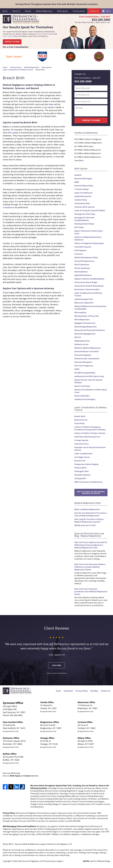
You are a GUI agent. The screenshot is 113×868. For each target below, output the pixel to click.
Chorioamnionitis (82, 203)
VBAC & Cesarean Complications (88, 482)
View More (79, 160)
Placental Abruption (83, 362)
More (108, 11)
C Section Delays (81, 189)
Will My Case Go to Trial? (85, 525)
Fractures (78, 254)
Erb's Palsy (79, 227)
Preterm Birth (80, 468)
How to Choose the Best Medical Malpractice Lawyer (91, 492)
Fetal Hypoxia (80, 250)
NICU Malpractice (82, 319)
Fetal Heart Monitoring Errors (87, 436)
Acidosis (78, 175)
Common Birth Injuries (84, 207)
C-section (7, 207)
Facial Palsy (79, 423)
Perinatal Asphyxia (82, 355)
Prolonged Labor (81, 471)
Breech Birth (79, 416)
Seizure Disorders (82, 396)
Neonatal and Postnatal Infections (89, 330)
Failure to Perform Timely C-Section (89, 433)
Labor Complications (83, 453)
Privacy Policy (82, 691)
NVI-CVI (77, 337)
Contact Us (94, 11)
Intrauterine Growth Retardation (89, 286)
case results (8, 36)
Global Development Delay (86, 257)
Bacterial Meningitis (83, 178)
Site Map (94, 691)
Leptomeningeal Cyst (83, 299)
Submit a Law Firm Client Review (56, 673)
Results (28, 11)
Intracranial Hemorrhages (85, 282)
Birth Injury (15, 776)
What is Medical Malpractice (86, 509)
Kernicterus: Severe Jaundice (86, 289)
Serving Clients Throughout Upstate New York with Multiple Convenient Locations (56, 4)
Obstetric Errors (81, 344)
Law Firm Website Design (96, 861)
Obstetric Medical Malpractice (87, 348)
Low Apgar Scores (82, 457)
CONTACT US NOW (12, 42)
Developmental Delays (84, 224)
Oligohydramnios (82, 341)
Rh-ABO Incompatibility (84, 373)
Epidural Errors (81, 420)
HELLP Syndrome (81, 264)
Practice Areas (79, 11)
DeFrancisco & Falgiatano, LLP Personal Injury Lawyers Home (21, 19)
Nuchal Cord (79, 460)
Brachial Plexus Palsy (83, 185)
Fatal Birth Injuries (82, 247)
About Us (16, 11)
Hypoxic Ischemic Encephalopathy (89, 279)
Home (5, 11)
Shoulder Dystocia (82, 475)
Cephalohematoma (82, 196)
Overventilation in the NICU (86, 351)
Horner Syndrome (82, 268)
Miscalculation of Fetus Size (86, 316)
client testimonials (45, 34)
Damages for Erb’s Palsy (84, 214)
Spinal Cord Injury (82, 386)
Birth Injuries (62, 11)
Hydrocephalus (81, 271)
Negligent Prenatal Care (84, 323)
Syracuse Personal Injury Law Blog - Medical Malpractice (89, 534)
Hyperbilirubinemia (83, 275)
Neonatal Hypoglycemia (84, 334)
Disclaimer (68, 691)
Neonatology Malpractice (85, 326)
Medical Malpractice (44, 11)
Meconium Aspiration (83, 302)
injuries (25, 292)
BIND (76, 182)
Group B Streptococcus (84, 261)
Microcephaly (80, 312)
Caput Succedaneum (83, 193)
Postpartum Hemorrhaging (86, 464)
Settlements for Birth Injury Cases (89, 376)
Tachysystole (80, 478)
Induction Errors (81, 444)
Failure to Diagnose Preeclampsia (89, 243)
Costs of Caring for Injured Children (89, 210)
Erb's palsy (13, 132)
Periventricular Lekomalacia (86, 358)
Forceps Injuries (81, 440)
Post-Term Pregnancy (83, 365)
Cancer (27, 776)
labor (51, 104)
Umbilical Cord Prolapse (84, 399)
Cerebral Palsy (80, 200)
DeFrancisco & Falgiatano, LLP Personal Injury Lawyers (40, 861)
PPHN (76, 369)
